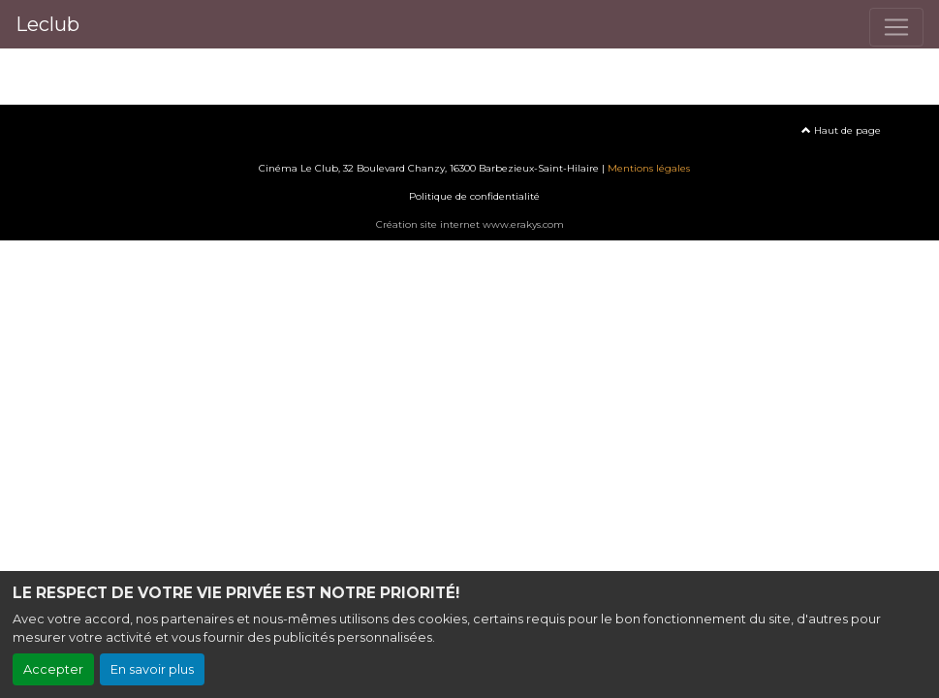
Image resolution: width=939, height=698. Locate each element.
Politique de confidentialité (474, 196)
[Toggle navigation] (896, 27)
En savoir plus (152, 669)
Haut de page (841, 130)
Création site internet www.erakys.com (470, 224)
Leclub (47, 24)
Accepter (53, 669)
